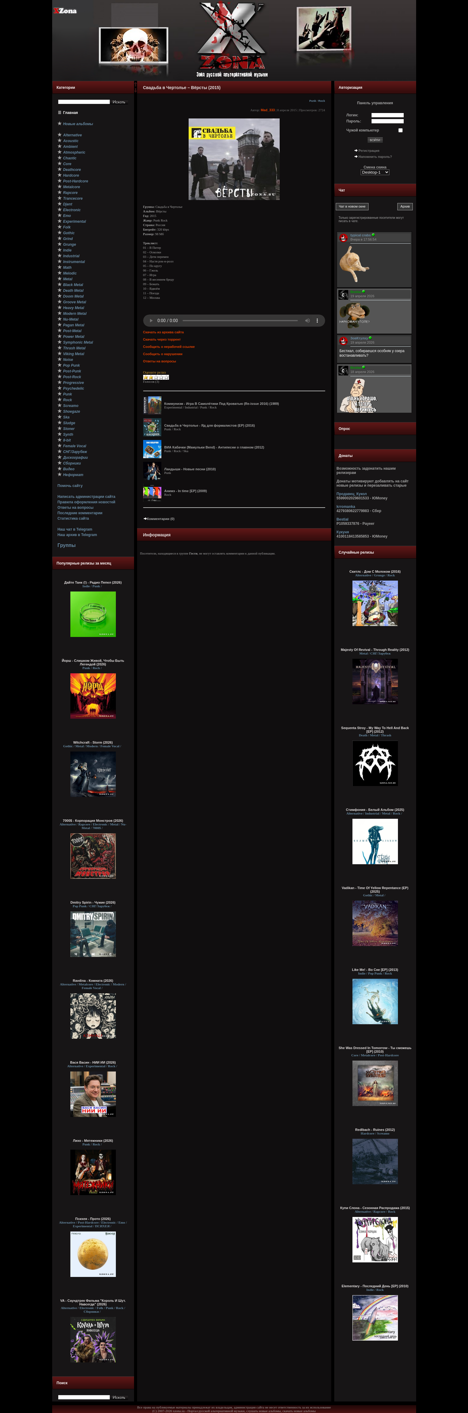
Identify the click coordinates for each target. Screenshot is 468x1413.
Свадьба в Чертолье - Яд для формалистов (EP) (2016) (209, 425)
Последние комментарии (79, 513)
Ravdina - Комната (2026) (93, 980)
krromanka (346, 507)
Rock (321, 100)
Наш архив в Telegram (77, 535)
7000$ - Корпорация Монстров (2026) (93, 820)
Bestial (342, 519)
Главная (70, 113)
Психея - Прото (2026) (93, 1219)
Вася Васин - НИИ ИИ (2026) (93, 1062)
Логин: (352, 115)
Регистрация (369, 150)
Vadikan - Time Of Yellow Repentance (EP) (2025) (375, 889)
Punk (312, 100)
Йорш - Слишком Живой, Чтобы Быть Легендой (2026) (93, 662)
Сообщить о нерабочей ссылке (169, 346)
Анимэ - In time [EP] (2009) (185, 491)
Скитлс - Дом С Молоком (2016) (375, 571)
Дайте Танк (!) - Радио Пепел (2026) (93, 582)
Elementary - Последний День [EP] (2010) (375, 1286)
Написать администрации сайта (86, 497)
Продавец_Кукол (352, 494)
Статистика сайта (73, 518)
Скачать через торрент (162, 339)
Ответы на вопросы (75, 507)
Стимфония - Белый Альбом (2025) (375, 809)
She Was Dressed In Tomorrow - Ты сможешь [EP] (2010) (375, 1049)
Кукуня (343, 532)
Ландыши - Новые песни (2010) (190, 469)
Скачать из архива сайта (163, 332)
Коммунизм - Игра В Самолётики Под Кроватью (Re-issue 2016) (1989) (221, 403)
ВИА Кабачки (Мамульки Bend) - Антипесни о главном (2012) (214, 447)
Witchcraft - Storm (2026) (93, 742)
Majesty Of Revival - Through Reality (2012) (375, 650)
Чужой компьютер (362, 130)
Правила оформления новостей (86, 502)
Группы (66, 545)
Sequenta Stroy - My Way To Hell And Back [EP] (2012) (375, 729)
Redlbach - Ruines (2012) (375, 1129)
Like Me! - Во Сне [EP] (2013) (375, 969)
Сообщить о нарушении (163, 354)
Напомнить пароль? (375, 156)
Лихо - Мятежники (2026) (93, 1140)
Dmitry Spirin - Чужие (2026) (92, 902)
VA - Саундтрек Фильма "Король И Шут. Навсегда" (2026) (93, 1302)
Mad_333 (268, 110)
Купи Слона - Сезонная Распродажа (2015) (375, 1208)
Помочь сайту (69, 486)
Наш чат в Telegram (74, 529)
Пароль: (353, 121)
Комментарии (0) (159, 519)
